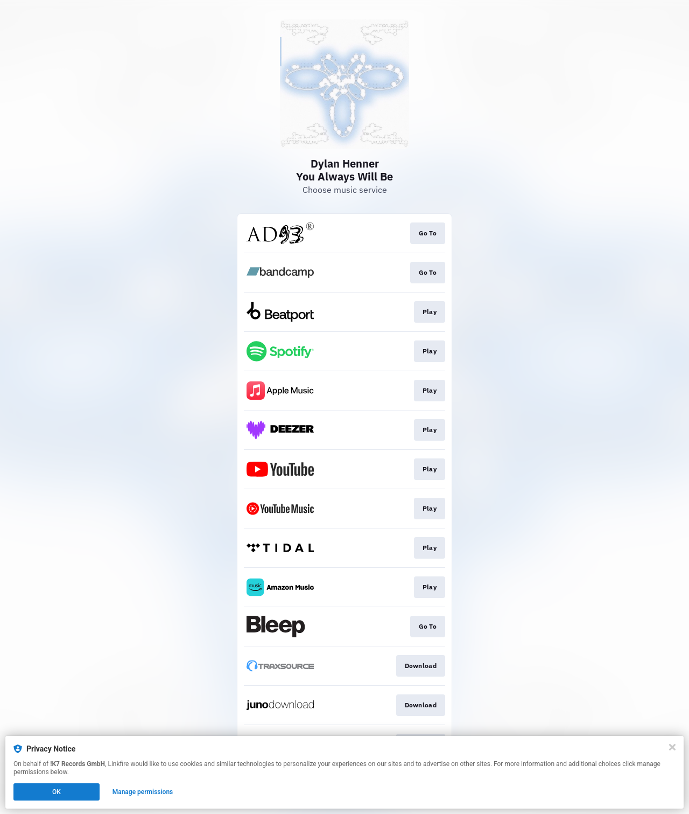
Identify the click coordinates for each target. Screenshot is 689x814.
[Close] (672, 747)
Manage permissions (143, 792)
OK (56, 792)
